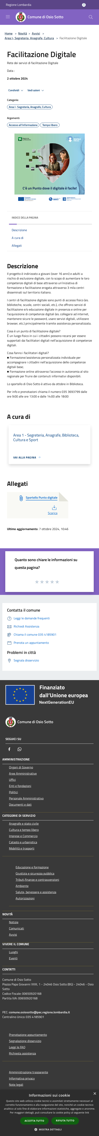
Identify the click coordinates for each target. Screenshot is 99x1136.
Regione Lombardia (18, 4)
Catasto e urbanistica (23, 842)
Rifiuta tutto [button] (65, 1120)
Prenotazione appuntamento (28, 1034)
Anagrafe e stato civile (24, 823)
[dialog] (49, 1113)
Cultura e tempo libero (24, 829)
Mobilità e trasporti (21, 848)
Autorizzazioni (25, 898)
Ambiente (22, 885)
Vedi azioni (36, 90)
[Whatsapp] (19, 749)
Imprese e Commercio (23, 836)
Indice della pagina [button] (25, 217)
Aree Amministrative (23, 773)
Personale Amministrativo (26, 798)
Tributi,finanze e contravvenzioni (37, 879)
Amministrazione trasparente (28, 1072)
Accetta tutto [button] (34, 1120)
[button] (49, 1129)
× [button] (94, 1093)
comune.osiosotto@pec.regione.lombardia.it (39, 1012)
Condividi (16, 90)
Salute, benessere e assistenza (36, 892)
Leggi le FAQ (17, 1047)
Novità (22, 33)
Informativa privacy (22, 1078)
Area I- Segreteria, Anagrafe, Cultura (29, 38)
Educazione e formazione (32, 867)
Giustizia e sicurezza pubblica (35, 873)
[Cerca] (90, 17)
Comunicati (16, 928)
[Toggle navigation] (7, 16)
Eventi (13, 958)
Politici (13, 792)
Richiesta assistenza (22, 1053)
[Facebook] (9, 749)
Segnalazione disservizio (25, 1041)
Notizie (13, 922)
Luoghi (13, 952)
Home (8, 33)
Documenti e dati (20, 804)
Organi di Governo (21, 767)
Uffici (12, 779)
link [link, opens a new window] (87, 1112)
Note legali (16, 1084)
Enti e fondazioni (20, 786)
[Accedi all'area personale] (84, 5)
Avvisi (36, 33)
